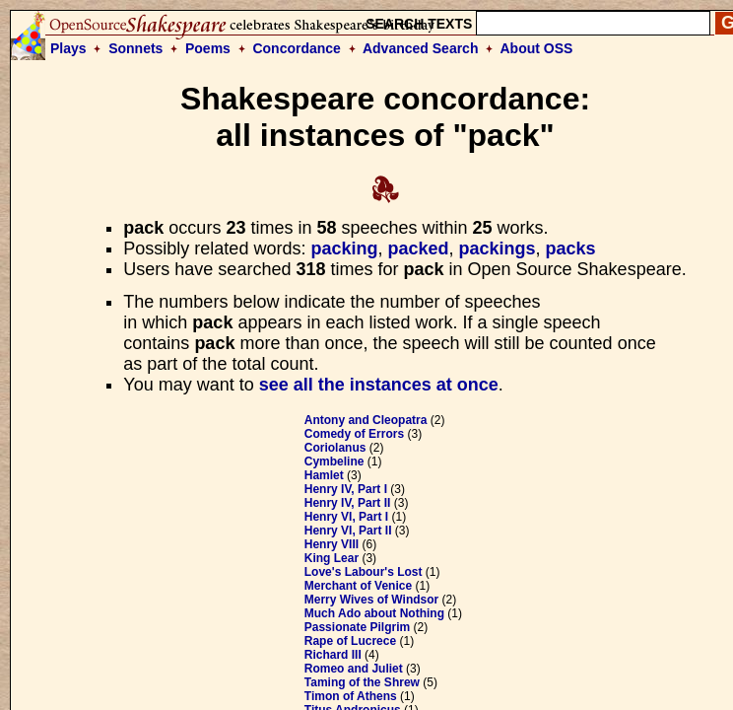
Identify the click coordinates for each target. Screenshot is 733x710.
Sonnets (135, 48)
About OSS (536, 48)
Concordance (296, 48)
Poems (208, 48)
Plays (68, 48)
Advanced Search (421, 48)
